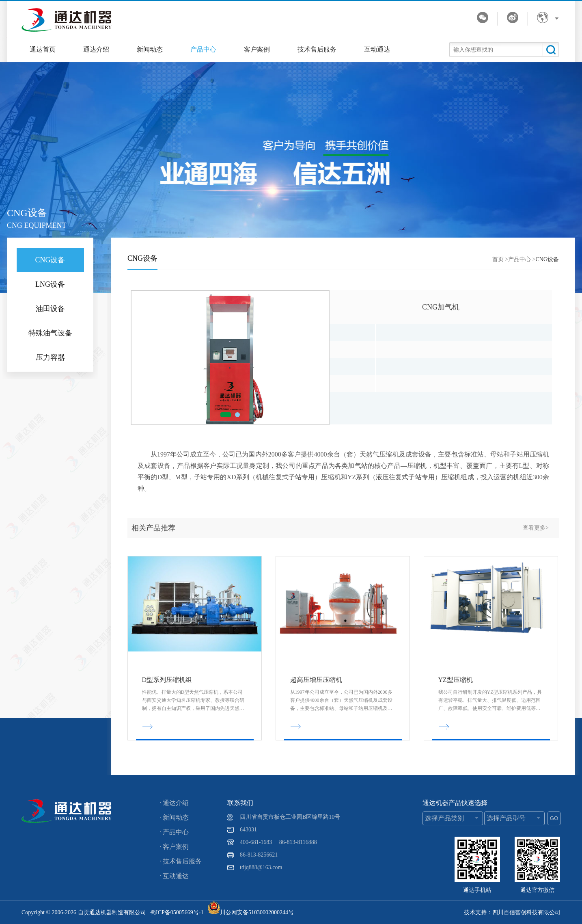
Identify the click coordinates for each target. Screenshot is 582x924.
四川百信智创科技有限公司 (526, 912)
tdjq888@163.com (261, 867)
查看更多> (536, 528)
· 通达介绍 (174, 802)
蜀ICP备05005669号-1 (176, 912)
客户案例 (257, 49)
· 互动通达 (174, 875)
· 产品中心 (174, 832)
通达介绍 (96, 49)
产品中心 (203, 49)
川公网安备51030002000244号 (251, 912)
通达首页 (43, 49)
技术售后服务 (316, 49)
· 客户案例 (174, 846)
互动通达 (377, 49)
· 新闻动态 (174, 817)
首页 (498, 259)
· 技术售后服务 (181, 861)
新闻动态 (150, 49)
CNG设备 (547, 259)
